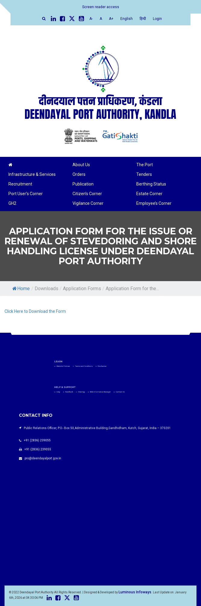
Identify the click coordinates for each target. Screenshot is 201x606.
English (126, 19)
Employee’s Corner (154, 203)
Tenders (144, 174)
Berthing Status (151, 184)
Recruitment (20, 184)
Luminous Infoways (135, 592)
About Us (81, 164)
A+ (111, 19)
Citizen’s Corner (87, 193)
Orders (79, 174)
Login (157, 19)
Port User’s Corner (25, 193)
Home (21, 288)
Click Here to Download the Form (35, 311)
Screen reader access (100, 7)
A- (91, 19)
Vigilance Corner (88, 203)
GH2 (12, 203)
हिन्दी (143, 19)
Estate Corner (149, 193)
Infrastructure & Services (32, 174)
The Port (144, 164)
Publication (83, 184)
